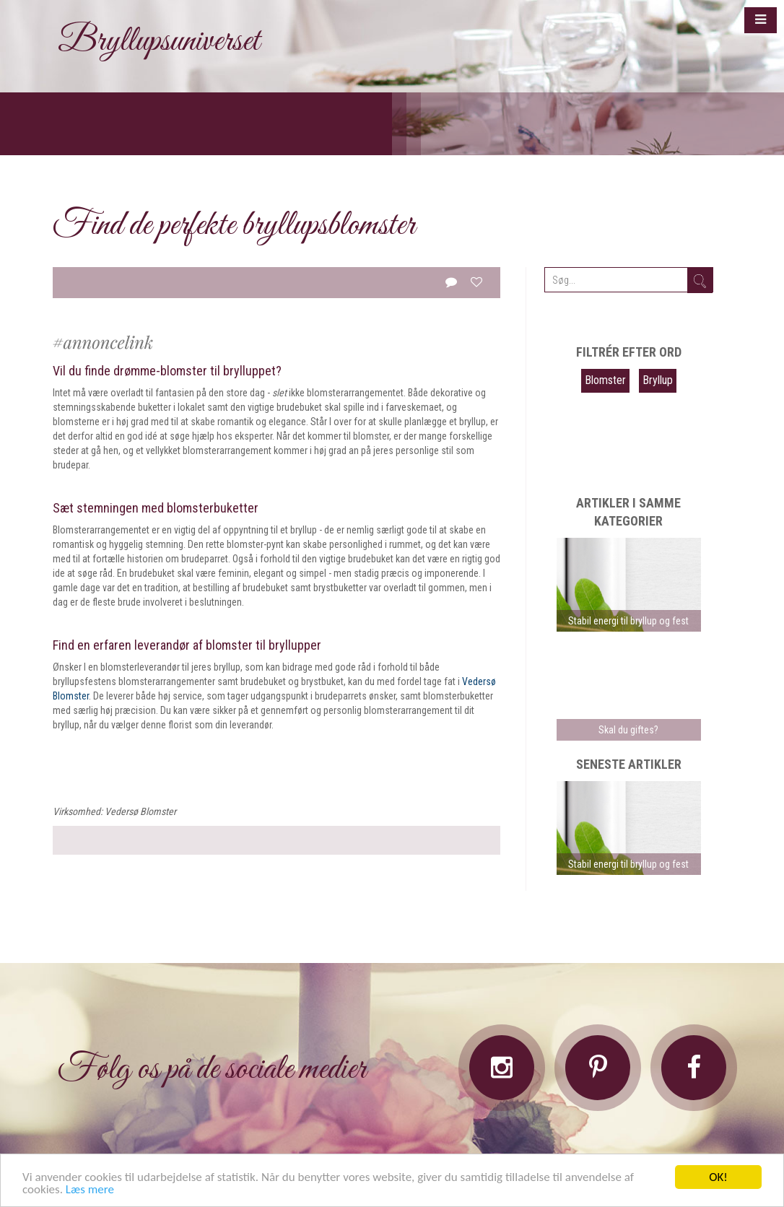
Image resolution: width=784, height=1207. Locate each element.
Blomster (605, 380)
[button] (760, 20)
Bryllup (658, 380)
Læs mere (90, 1190)
